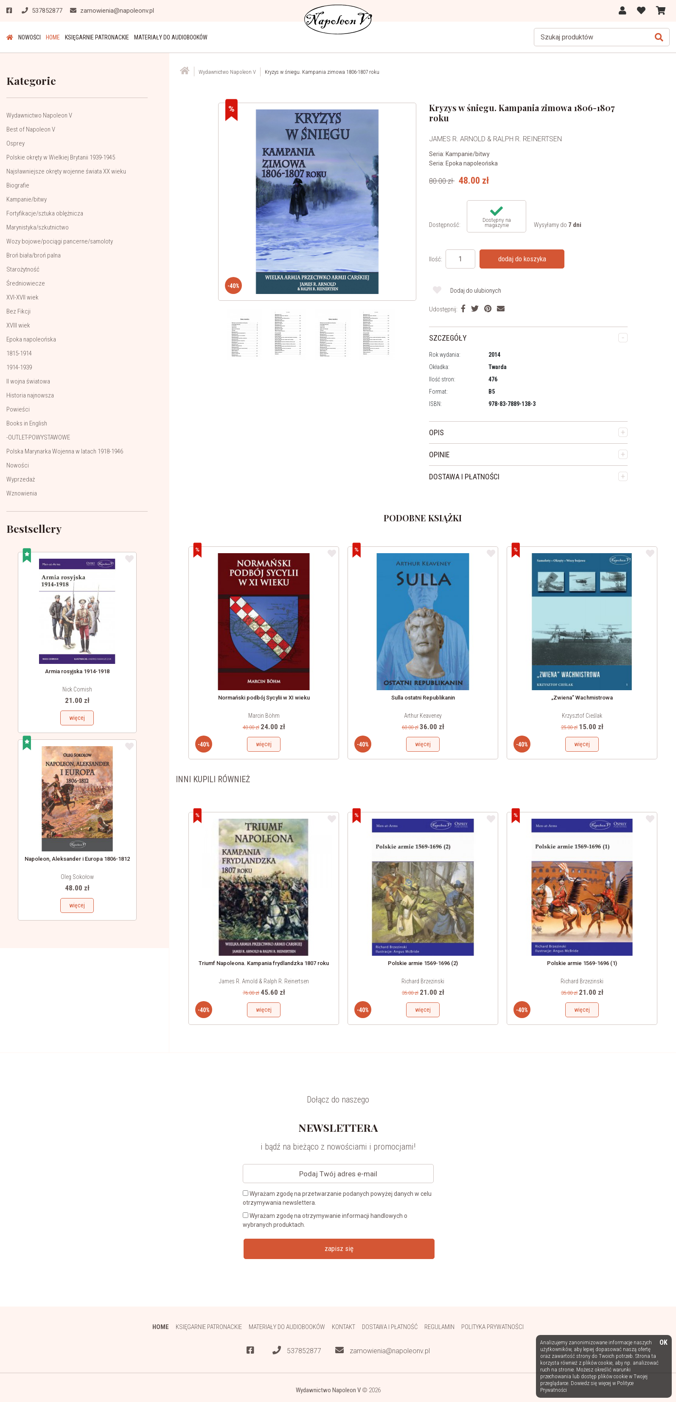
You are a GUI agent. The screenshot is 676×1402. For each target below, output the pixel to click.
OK (663, 1342)
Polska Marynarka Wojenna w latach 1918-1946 (64, 451)
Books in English (26, 423)
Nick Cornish (77, 689)
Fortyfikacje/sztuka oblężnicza (44, 213)
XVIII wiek (18, 325)
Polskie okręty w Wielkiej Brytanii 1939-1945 (60, 157)
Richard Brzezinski (422, 981)
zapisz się (339, 1248)
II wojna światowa (28, 381)
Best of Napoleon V (30, 129)
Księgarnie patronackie (97, 37)
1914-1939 (19, 367)
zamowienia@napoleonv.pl (382, 1350)
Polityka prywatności (492, 1327)
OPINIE (439, 454)
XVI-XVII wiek (22, 297)
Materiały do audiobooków (171, 37)
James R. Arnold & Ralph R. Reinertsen (264, 981)
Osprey (15, 143)
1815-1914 (19, 353)
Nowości (29, 37)
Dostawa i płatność (390, 1327)
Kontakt (343, 1327)
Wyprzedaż (20, 479)
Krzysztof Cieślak (582, 715)
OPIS (436, 432)
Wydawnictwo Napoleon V (39, 115)
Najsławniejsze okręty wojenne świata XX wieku (66, 171)
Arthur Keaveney (423, 715)
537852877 (296, 1350)
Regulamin (439, 1327)
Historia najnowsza (30, 395)
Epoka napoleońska (31, 339)
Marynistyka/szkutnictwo (37, 227)
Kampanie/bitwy (26, 199)
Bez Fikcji (18, 311)
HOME (53, 37)
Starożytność (22, 269)
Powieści (18, 409)
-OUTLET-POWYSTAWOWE (38, 437)
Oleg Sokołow (77, 876)
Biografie (17, 185)
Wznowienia (21, 493)
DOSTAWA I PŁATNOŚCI (464, 476)
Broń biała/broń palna (33, 255)
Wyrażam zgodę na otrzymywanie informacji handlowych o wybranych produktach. (325, 1220)
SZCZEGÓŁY (448, 337)
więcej (77, 717)
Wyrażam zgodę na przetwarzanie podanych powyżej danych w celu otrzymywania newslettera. (337, 1198)
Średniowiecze (25, 283)
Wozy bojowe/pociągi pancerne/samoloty (59, 241)
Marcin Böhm (264, 715)
